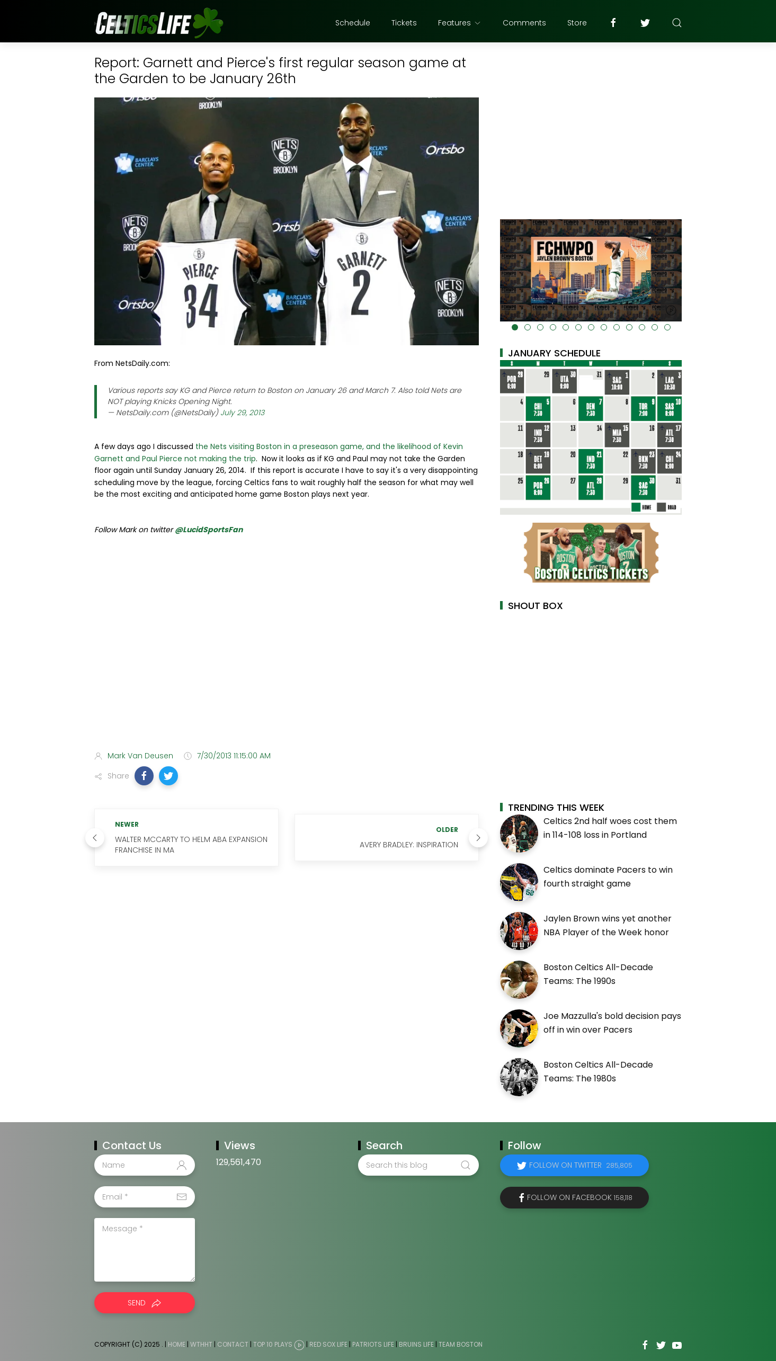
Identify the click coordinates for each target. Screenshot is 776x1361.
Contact (232, 1344)
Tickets (404, 22)
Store (577, 22)
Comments (524, 22)
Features (459, 22)
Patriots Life (373, 1344)
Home (176, 1344)
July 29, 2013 (242, 412)
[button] (144, 775)
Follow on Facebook (579, 1197)
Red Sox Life (328, 1344)
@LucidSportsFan (209, 529)
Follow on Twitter (580, 1165)
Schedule (352, 22)
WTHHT (201, 1344)
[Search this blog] (418, 1165)
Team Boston (461, 1344)
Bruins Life (416, 1344)
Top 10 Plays (272, 1344)
